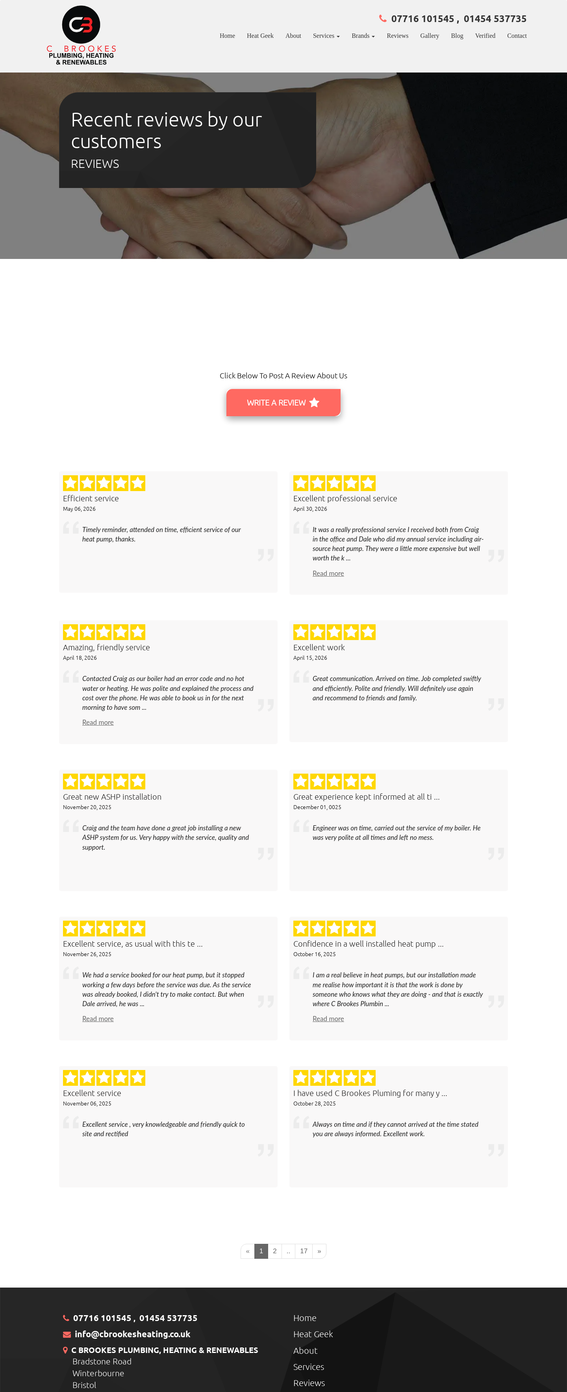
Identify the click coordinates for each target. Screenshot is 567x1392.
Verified (485, 35)
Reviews (397, 35)
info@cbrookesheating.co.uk (133, 1334)
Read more (328, 573)
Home (227, 35)
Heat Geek (260, 35)
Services (308, 1366)
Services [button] (326, 35)
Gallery (430, 35)
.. (288, 1251)
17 (304, 1251)
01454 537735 (495, 18)
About (293, 35)
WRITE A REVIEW (283, 402)
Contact (517, 35)
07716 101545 (422, 18)
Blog (457, 35)
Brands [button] (363, 35)
